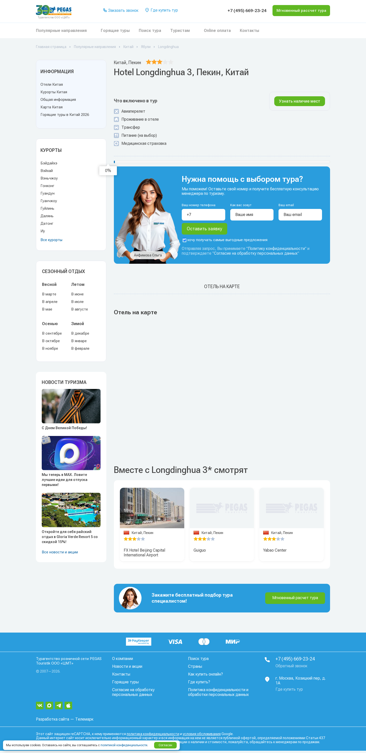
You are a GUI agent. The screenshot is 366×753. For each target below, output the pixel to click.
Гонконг (47, 186)
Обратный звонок (291, 668)
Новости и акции (127, 669)
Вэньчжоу (49, 178)
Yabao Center (275, 552)
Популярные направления (61, 30)
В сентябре (52, 333)
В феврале (80, 348)
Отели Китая (51, 84)
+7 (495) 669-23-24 (241, 10)
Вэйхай (46, 170)
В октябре (51, 341)
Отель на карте (222, 289)
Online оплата (217, 30)
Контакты (249, 30)
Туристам (180, 30)
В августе (79, 309)
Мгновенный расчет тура (295, 600)
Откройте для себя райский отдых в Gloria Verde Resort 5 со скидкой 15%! (70, 537)
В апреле (50, 301)
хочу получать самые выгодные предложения (225, 242)
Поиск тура (150, 30)
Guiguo (200, 552)
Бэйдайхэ (48, 163)
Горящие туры (115, 30)
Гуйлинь (47, 208)
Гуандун (47, 193)
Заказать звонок (120, 10)
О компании (122, 661)
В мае (47, 309)
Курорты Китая (53, 92)
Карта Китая (51, 107)
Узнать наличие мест (299, 101)
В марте (49, 294)
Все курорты (51, 240)
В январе (79, 341)
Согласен (165, 745)
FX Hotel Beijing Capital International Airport (144, 555)
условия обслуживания (202, 736)
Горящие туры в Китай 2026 (64, 114)
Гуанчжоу (48, 201)
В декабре (80, 333)
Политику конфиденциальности (276, 251)
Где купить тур (161, 11)
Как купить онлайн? (205, 676)
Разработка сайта (52, 721)
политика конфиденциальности (153, 736)
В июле (77, 301)
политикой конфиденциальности (124, 745)
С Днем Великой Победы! (64, 428)
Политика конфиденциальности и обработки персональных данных (218, 694)
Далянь (47, 216)
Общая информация (58, 99)
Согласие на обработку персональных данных (256, 255)
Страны (195, 669)
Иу (42, 231)
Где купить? (199, 684)
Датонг (46, 223)
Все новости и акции (60, 552)
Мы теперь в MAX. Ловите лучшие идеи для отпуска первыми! (64, 480)
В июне (77, 294)
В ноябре (50, 348)
